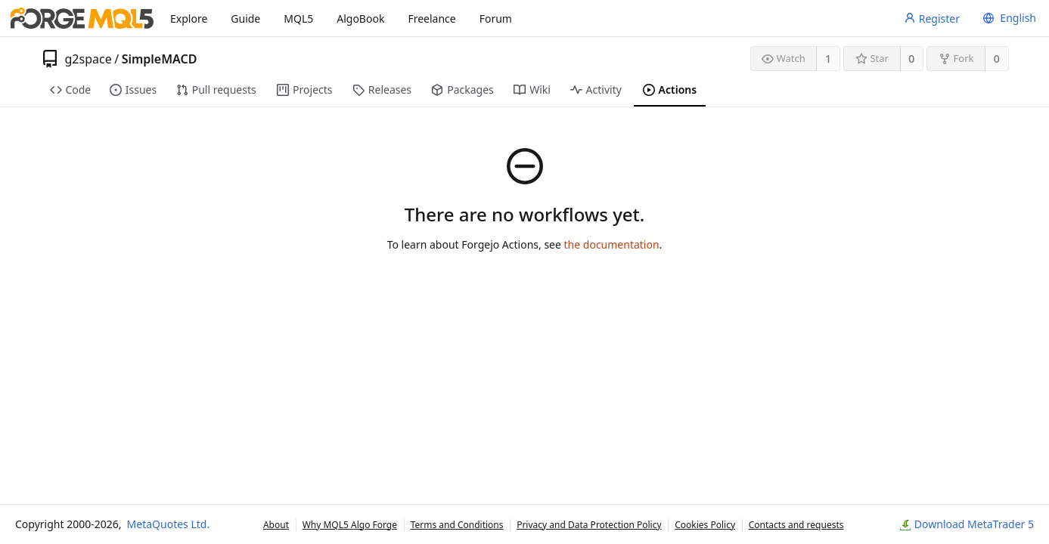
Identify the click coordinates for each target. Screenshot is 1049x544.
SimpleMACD (159, 58)
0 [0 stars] (911, 58)
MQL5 (298, 18)
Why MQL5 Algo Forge (350, 524)
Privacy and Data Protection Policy (589, 524)
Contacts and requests (796, 524)
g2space (88, 58)
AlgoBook (360, 18)
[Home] (82, 18)
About (276, 524)
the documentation (612, 244)
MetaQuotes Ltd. (168, 524)
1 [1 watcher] (828, 58)
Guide (245, 18)
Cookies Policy (705, 524)
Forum (495, 18)
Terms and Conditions (457, 524)
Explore (188, 18)
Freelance (431, 18)
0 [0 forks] (997, 58)
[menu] (1007, 18)
